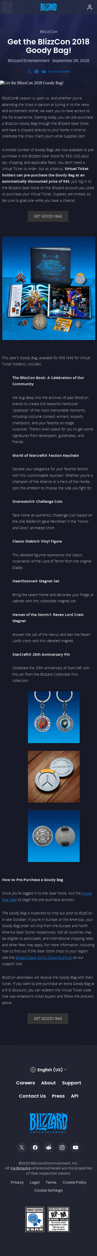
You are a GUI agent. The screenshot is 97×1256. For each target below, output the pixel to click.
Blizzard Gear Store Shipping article (44, 957)
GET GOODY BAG (48, 216)
